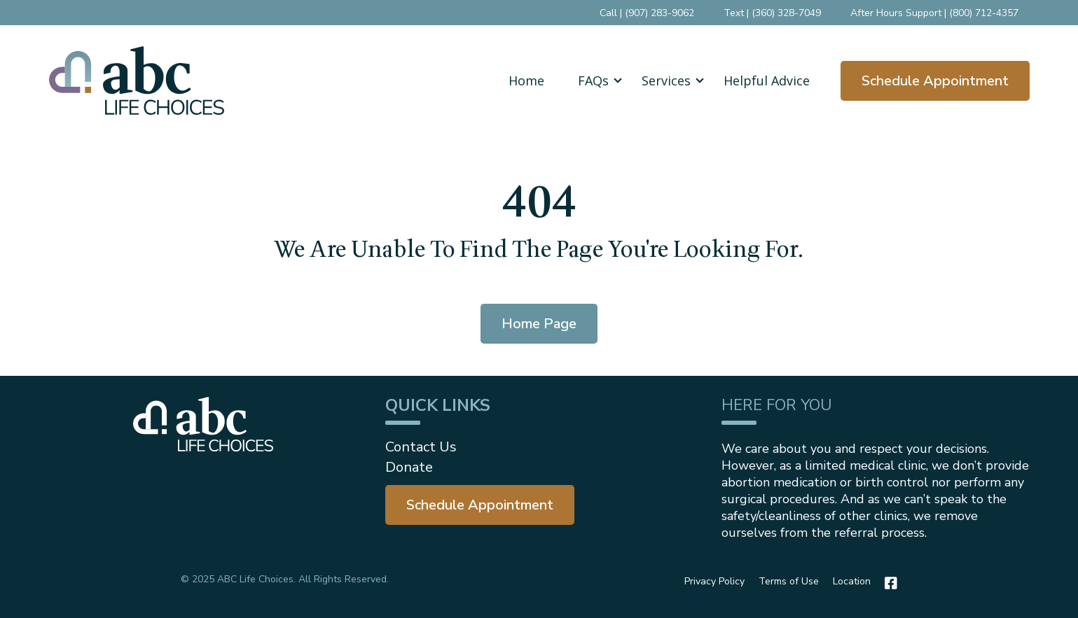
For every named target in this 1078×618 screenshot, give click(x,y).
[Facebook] (887, 583)
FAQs (593, 80)
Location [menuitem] (852, 581)
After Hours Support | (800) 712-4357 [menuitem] (934, 13)
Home (526, 80)
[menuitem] (479, 505)
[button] (593, 80)
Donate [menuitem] (409, 467)
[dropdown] (593, 80)
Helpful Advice (767, 80)
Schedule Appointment (935, 80)
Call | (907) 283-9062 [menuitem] (647, 13)
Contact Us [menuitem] (421, 446)
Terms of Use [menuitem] (789, 581)
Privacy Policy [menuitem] (714, 581)
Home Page (539, 323)
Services (666, 80)
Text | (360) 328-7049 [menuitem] (772, 13)
